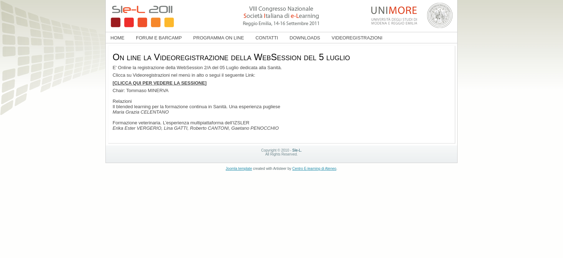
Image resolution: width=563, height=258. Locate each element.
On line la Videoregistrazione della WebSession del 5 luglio (231, 57)
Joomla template (239, 169)
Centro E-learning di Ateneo (314, 169)
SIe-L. (297, 150)
